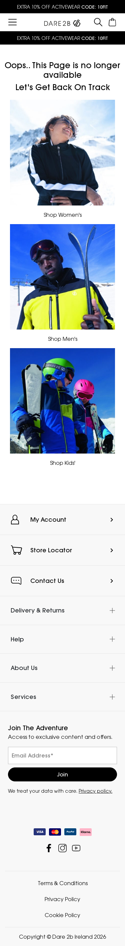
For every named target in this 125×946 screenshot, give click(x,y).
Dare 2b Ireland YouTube (76, 848)
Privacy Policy (62, 899)
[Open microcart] (112, 22)
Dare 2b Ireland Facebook (49, 848)
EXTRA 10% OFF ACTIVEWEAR (62, 7)
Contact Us (47, 581)
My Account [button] (48, 519)
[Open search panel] (98, 22)
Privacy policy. (95, 791)
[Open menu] (12, 22)
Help (17, 639)
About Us (24, 668)
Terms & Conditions (63, 883)
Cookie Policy (62, 915)
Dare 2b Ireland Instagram (62, 848)
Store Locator (51, 550)
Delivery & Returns (37, 610)
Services (23, 697)
